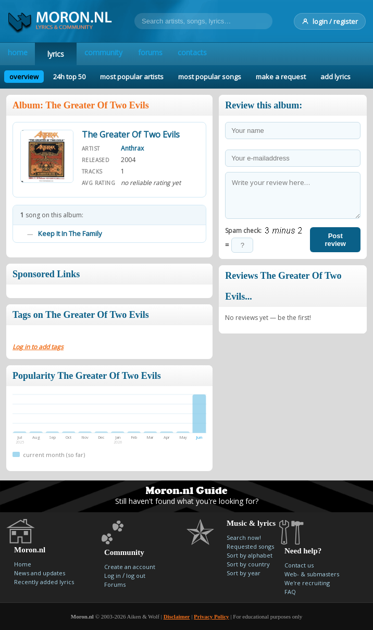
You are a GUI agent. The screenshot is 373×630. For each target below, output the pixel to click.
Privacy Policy (211, 616)
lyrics (65, 54)
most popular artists (132, 76)
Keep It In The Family (70, 233)
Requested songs (250, 546)
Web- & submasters (311, 574)
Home (22, 564)
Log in (112, 575)
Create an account (129, 567)
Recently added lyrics (44, 582)
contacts (226, 54)
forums (174, 54)
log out (135, 575)
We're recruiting (307, 583)
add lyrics (335, 76)
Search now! (244, 537)
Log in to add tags (38, 346)
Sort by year (243, 573)
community (118, 54)
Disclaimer (177, 616)
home (22, 54)
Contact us (299, 565)
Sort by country (248, 564)
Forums (115, 584)
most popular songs (209, 76)
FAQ (290, 592)
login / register (330, 21)
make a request (281, 76)
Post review (335, 240)
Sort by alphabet (249, 555)
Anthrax (132, 148)
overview (24, 76)
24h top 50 (69, 76)
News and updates (39, 573)
